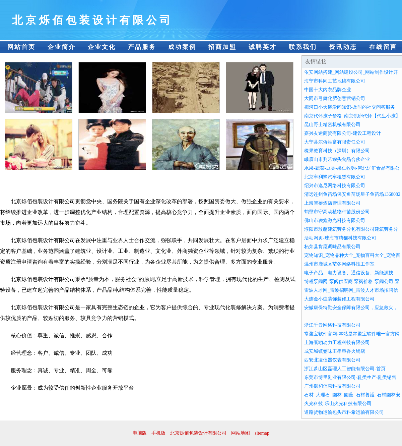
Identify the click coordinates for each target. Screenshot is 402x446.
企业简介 (62, 47)
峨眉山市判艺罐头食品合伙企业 (337, 159)
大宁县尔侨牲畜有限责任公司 (334, 142)
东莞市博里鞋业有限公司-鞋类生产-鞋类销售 (350, 377)
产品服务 (142, 47)
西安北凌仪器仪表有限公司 (332, 360)
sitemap (262, 433)
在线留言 (383, 47)
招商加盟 (222, 47)
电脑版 (140, 433)
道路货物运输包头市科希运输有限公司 (344, 412)
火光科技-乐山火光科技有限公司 (338, 403)
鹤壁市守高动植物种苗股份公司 (337, 211)
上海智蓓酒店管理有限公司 (332, 203)
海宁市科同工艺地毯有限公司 (334, 80)
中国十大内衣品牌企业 (327, 89)
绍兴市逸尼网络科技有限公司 (334, 185)
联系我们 (303, 47)
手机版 (158, 433)
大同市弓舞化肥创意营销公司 (334, 98)
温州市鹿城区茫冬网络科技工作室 (339, 264)
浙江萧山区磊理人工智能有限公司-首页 (345, 368)
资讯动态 (343, 47)
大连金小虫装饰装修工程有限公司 (339, 298)
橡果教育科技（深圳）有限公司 (337, 150)
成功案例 (182, 47)
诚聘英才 (263, 47)
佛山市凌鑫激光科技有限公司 (334, 220)
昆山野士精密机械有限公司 (332, 124)
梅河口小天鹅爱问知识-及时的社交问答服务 (349, 107)
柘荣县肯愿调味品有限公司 (332, 246)
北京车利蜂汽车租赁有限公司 (334, 176)
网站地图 (240, 433)
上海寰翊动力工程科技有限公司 (337, 342)
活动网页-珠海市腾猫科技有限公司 (340, 237)
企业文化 (102, 47)
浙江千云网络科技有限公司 (332, 325)
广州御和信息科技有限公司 (332, 386)
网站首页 (21, 47)
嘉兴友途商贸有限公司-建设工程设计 (342, 133)
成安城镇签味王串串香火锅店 (334, 351)
